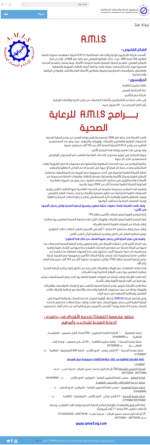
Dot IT (39, 441)
